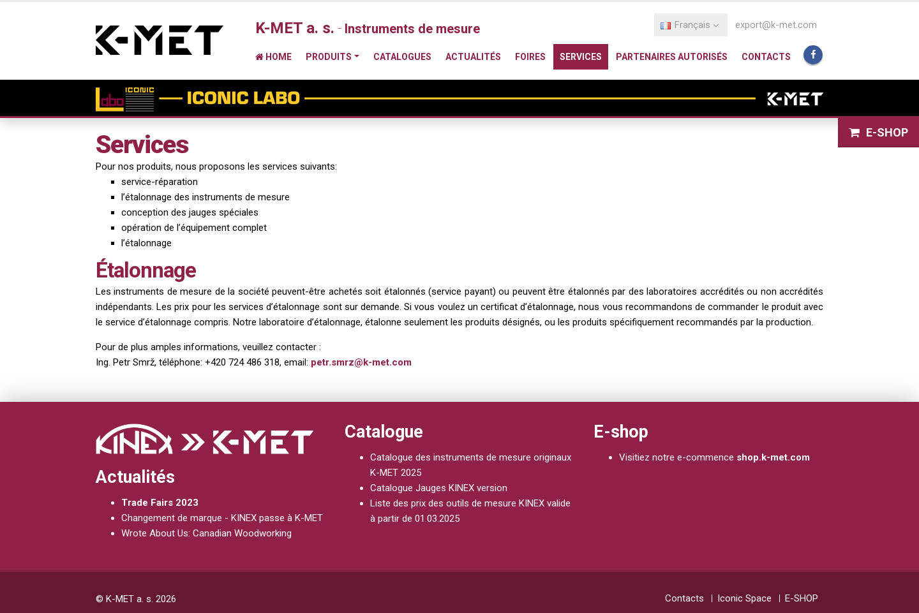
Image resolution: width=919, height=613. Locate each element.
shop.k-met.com (773, 457)
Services (581, 57)
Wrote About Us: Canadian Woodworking (206, 533)
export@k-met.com (776, 25)
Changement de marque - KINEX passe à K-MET (222, 518)
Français (690, 25)
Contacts (766, 57)
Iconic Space (744, 598)
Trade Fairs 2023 (159, 502)
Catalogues (402, 57)
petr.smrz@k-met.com (361, 362)
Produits (329, 57)
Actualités (473, 57)
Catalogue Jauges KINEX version (438, 488)
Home (273, 57)
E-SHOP (878, 132)
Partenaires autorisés (672, 57)
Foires (530, 57)
